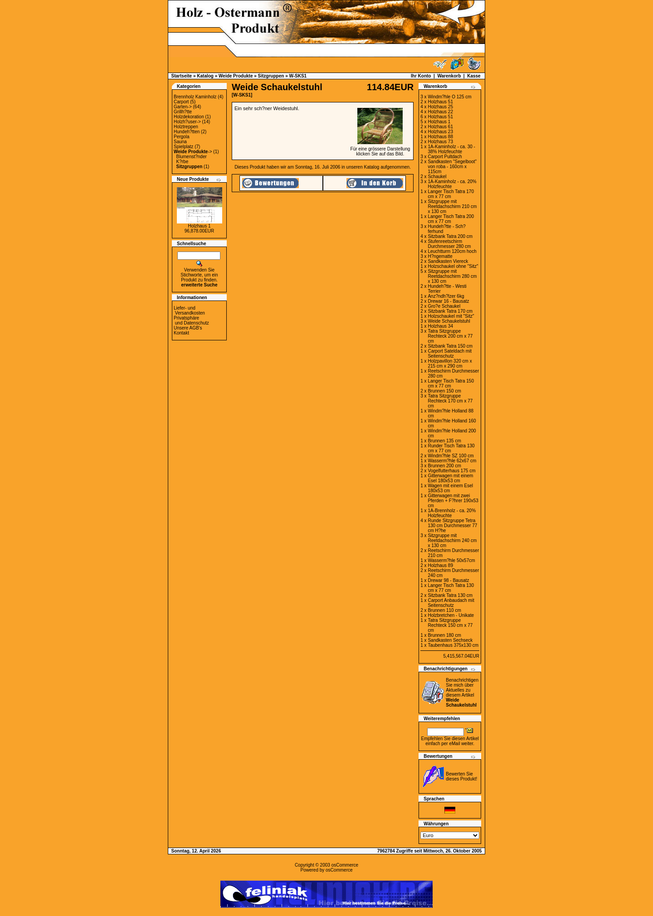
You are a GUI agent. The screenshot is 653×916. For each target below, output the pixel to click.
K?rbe (182, 161)
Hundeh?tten (187, 131)
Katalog (205, 75)
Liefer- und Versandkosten (189, 310)
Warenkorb (449, 75)
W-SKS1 (298, 75)
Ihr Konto (421, 75)
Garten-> (183, 106)
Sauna (180, 141)
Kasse (473, 75)
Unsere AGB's (188, 327)
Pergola (181, 136)
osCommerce (344, 865)
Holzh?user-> (187, 121)
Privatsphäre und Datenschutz (191, 320)
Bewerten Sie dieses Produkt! (461, 776)
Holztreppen (186, 126)
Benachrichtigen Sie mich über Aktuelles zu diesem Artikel (462, 693)
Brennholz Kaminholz (195, 96)
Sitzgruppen (271, 75)
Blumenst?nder (191, 156)
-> (193, 151)
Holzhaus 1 (199, 225)
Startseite (181, 75)
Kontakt (181, 332)
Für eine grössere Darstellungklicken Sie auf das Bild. (380, 149)
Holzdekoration (189, 116)
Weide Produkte (236, 75)
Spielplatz (183, 146)
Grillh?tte (183, 111)
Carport (181, 101)
